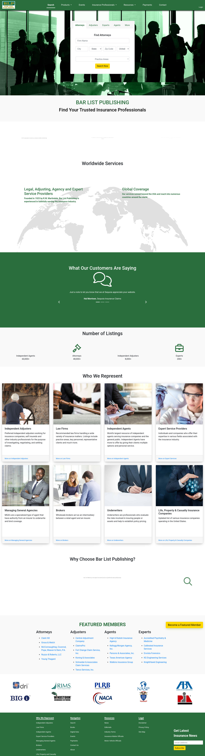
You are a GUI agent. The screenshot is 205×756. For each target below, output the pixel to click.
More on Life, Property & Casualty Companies (175, 540)
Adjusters (93, 25)
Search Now (102, 66)
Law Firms (40, 727)
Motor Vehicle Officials (112, 741)
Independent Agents (43, 732)
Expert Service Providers (45, 736)
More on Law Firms (63, 458)
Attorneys (79, 25)
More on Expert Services (167, 458)
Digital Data (74, 732)
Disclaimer (142, 723)
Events (82, 5)
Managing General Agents (45, 741)
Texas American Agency (121, 657)
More (127, 25)
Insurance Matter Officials (114, 736)
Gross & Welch (48, 642)
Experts (105, 25)
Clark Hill (45, 638)
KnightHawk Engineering (155, 662)
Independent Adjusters (44, 723)
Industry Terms (110, 732)
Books (72, 727)
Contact (162, 5)
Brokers (39, 745)
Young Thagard (48, 659)
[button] (59, 289)
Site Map (142, 732)
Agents (117, 25)
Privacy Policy (144, 727)
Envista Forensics (152, 653)
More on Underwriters (115, 540)
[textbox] (102, 59)
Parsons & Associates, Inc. (122, 653)
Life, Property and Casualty (46, 754)
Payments (147, 5)
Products (65, 5)
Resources (129, 5)
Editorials (107, 727)
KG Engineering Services (155, 657)
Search (51, 5)
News (106, 723)
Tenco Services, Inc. (85, 669)
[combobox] (102, 59)
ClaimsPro (80, 645)
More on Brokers (62, 540)
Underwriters (41, 750)
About (72, 750)
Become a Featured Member (184, 625)
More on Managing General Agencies (18, 540)
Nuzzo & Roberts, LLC (51, 654)
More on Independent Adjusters (16, 458)
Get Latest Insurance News (185, 733)
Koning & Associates (85, 657)
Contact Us (74, 745)
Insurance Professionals (103, 5)
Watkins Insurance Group (121, 662)
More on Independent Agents (118, 458)
